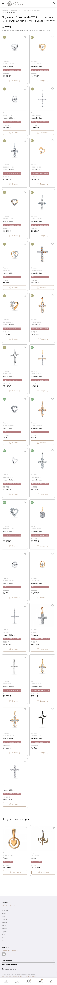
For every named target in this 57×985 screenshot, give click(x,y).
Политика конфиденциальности (12, 976)
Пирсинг (5, 922)
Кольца (4, 919)
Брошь (4, 913)
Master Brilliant (9, 66)
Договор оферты (30, 976)
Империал (35, 635)
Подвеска (6, 61)
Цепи (3, 935)
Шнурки (4, 941)
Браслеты (5, 910)
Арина (5, 858)
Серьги (4, 931)
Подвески (5, 925)
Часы (3, 938)
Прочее (4, 928)
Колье (4, 916)
